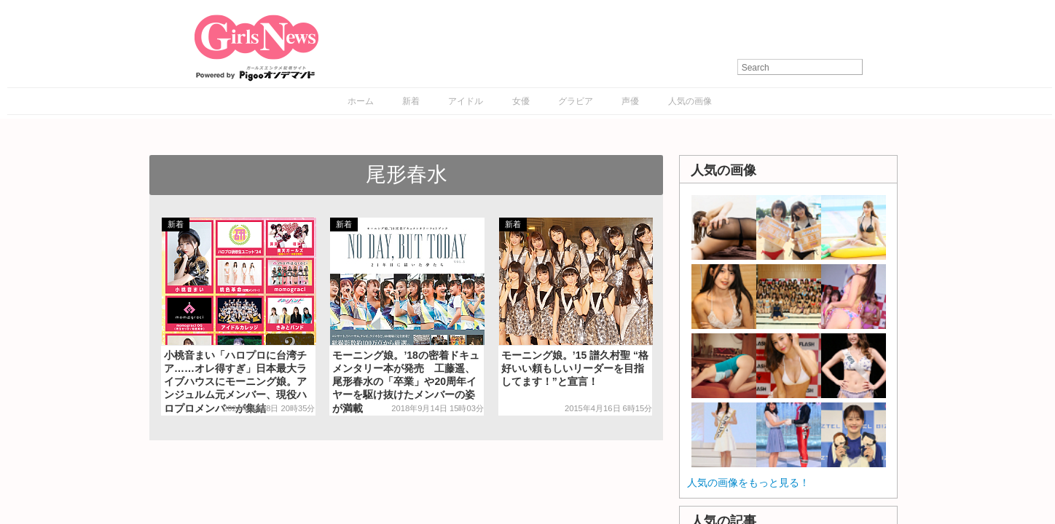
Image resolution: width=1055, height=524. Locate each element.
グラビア (575, 101)
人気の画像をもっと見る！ (748, 482)
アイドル (465, 101)
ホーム (361, 101)
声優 (630, 101)
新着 (411, 101)
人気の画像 (690, 101)
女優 (521, 101)
